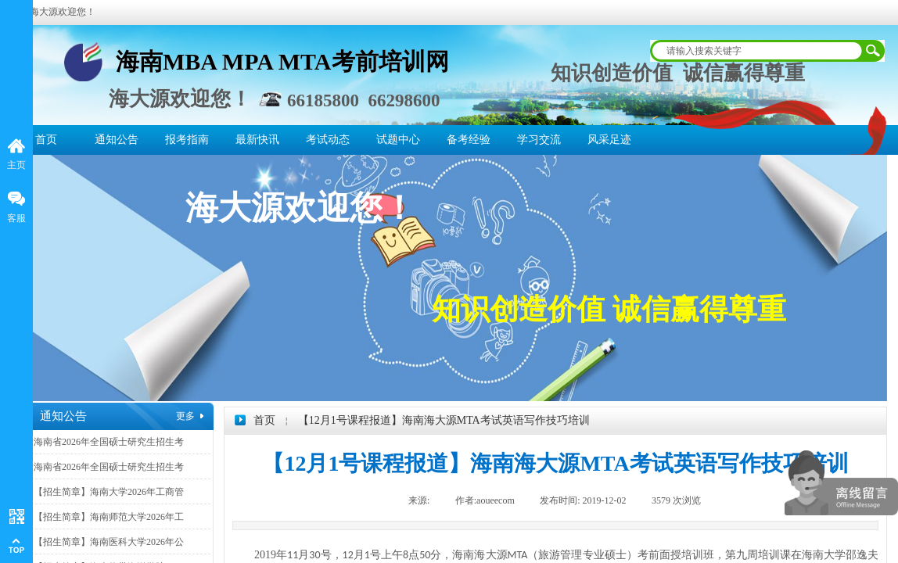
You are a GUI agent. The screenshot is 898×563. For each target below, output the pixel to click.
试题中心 (398, 139)
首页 (46, 139)
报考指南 (187, 139)
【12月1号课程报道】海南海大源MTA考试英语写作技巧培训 (444, 420)
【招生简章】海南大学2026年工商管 (109, 491)
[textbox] (757, 51)
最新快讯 (257, 139)
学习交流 (539, 139)
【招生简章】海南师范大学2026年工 (109, 516)
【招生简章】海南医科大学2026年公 (109, 541)
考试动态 (328, 139)
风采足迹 (609, 139)
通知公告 (116, 139)
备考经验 (468, 139)
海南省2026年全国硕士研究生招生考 (109, 441)
